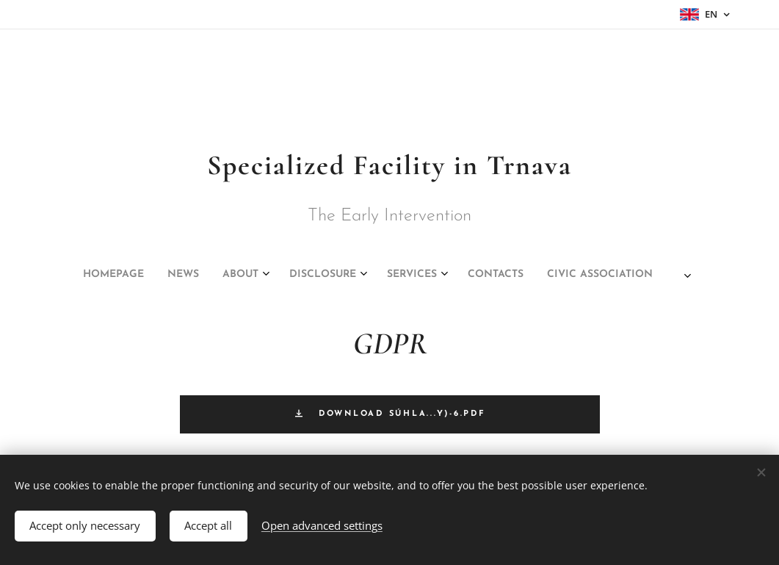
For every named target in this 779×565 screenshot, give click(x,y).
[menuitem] (279, 274)
